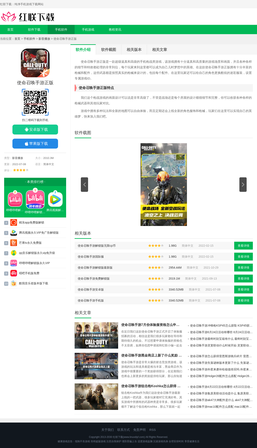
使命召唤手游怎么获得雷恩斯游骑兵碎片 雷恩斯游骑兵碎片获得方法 (221, 356)
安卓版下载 (38, 129)
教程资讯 (115, 29)
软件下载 (34, 29)
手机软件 (61, 29)
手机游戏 (88, 29)
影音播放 (44, 38)
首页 (10, 29)
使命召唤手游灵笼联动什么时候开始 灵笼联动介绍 (221, 345)
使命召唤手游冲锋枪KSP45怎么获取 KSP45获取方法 (221, 325)
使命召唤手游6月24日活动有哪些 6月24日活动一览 (221, 332)
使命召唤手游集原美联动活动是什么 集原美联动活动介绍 (221, 393)
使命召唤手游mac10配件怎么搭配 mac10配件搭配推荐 (221, 406)
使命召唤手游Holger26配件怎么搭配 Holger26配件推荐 (221, 376)
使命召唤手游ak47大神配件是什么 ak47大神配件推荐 (221, 400)
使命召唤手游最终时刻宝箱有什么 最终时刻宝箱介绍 (221, 338)
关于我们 (107, 429)
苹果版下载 (38, 144)
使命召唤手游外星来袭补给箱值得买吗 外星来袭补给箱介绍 (221, 369)
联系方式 (123, 429)
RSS (152, 429)
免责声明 (139, 429)
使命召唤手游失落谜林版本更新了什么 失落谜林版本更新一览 (221, 362)
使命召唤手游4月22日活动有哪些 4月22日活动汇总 (221, 386)
